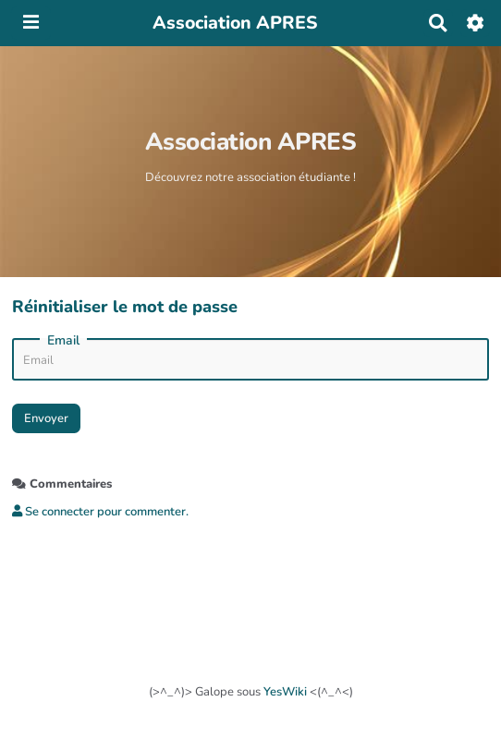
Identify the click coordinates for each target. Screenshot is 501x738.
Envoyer (46, 417)
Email (63, 340)
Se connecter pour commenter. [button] (100, 511)
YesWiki (285, 692)
